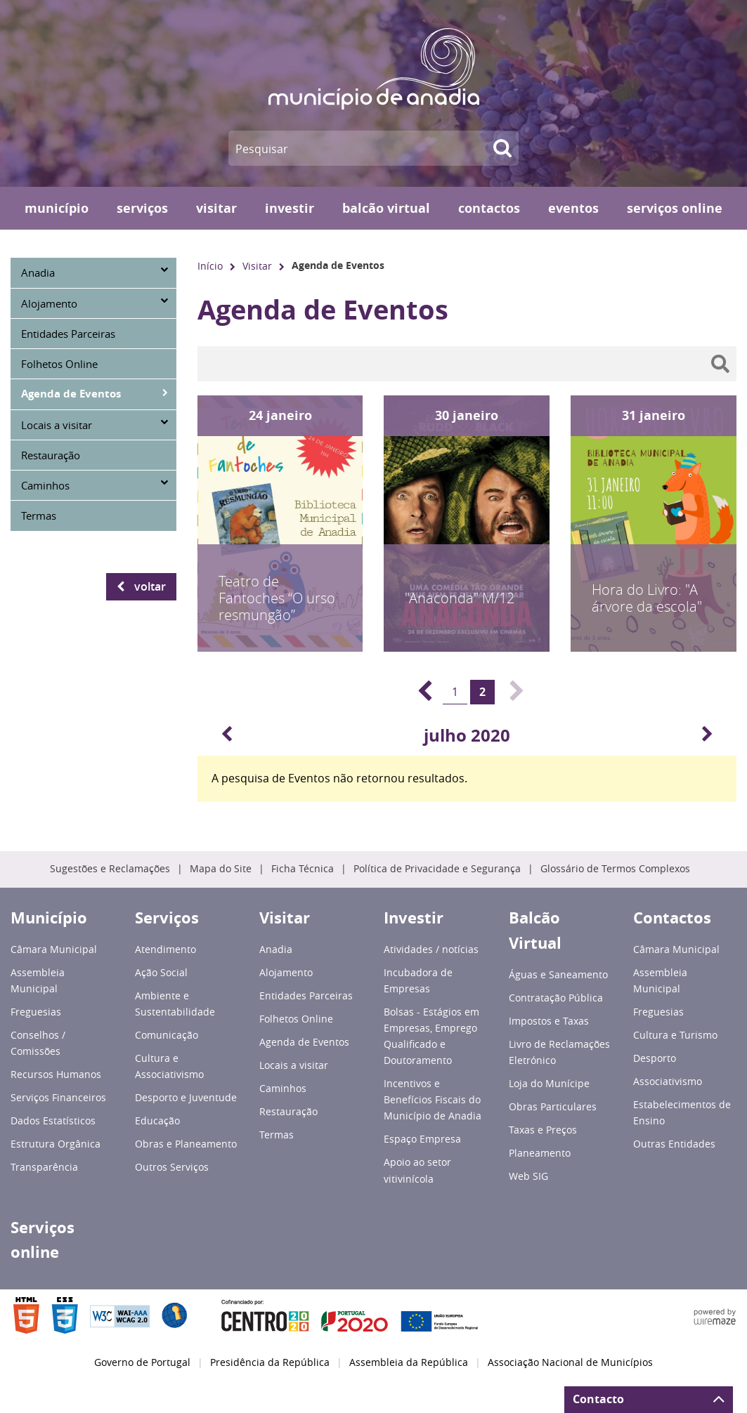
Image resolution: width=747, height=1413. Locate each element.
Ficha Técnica (302, 868)
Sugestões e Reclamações (110, 868)
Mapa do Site (221, 868)
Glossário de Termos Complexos (615, 868)
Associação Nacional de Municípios (570, 1362)
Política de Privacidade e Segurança (437, 868)
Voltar (150, 586)
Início (210, 265)
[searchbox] (466, 363)
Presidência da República (270, 1362)
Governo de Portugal (142, 1362)
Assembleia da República (408, 1362)
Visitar (257, 265)
